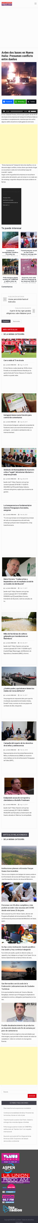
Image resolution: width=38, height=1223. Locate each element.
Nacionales (16, 321)
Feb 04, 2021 (24, 514)
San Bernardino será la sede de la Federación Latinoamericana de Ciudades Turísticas (18, 986)
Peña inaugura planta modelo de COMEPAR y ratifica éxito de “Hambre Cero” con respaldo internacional (18, 1125)
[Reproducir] (4, 111)
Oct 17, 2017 (23, 588)
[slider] (17, 111)
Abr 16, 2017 (23, 695)
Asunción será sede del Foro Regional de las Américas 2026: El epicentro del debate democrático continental (17, 1134)
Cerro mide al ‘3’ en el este (14, 360)
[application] (20, 111)
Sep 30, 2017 (24, 422)
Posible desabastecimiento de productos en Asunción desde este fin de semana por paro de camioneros (18, 1028)
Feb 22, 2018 (24, 750)
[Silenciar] (29, 111)
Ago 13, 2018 (24, 365)
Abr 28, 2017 (23, 643)
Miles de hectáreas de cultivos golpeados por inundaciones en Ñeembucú (16, 636)
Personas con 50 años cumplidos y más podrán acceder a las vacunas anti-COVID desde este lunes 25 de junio (18, 908)
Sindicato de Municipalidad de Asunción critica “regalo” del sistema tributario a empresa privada (19, 472)
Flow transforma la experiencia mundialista (17, 1104)
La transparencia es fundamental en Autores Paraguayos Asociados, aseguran (18, 507)
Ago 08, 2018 (24, 479)
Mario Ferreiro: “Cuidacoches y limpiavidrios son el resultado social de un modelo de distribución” (18, 581)
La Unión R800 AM (10, 365)
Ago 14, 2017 (24, 804)
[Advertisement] (19, 28)
